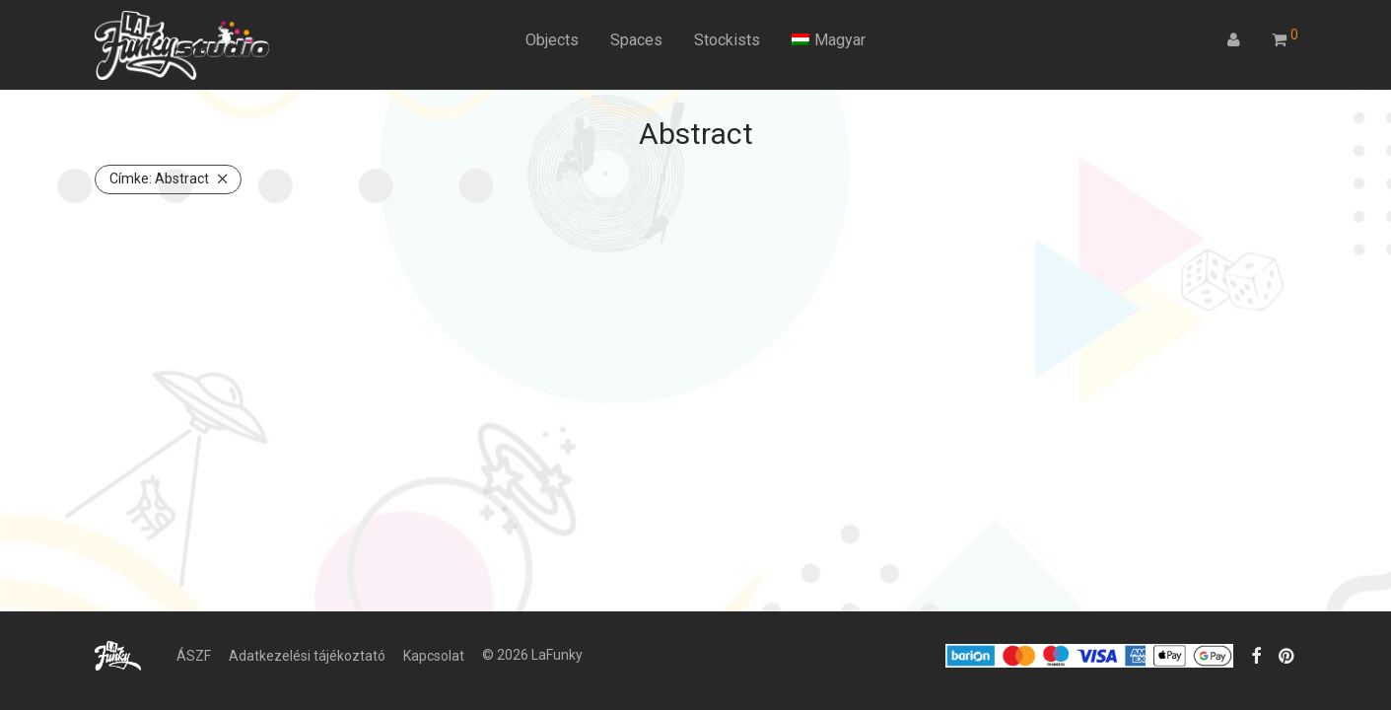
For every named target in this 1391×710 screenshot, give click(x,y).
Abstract (159, 178)
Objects (552, 40)
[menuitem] (828, 40)
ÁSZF (193, 656)
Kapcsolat (433, 656)
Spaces (636, 40)
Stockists (727, 40)
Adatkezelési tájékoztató (307, 656)
